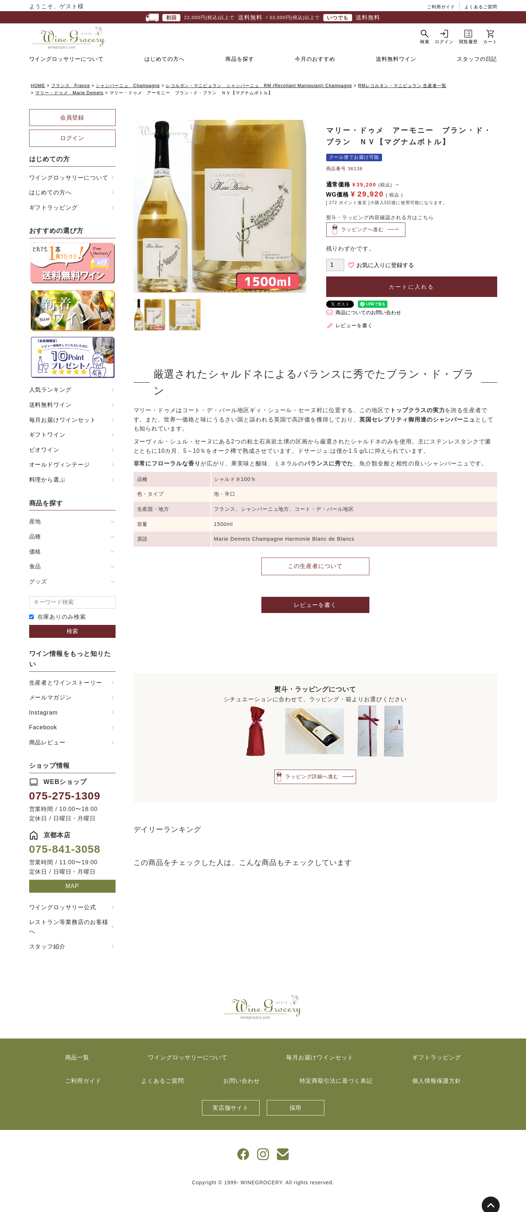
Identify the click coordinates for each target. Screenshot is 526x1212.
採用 (295, 1126)
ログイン (72, 156)
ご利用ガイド (441, 6)
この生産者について (315, 584)
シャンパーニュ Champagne (128, 103)
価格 (35, 570)
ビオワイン (44, 468)
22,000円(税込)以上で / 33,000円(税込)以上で (263, 18)
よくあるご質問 (480, 6)
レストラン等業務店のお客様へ (68, 944)
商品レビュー (47, 760)
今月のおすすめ (315, 77)
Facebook (43, 745)
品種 (35, 554)
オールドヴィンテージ (59, 482)
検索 (72, 649)
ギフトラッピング (53, 225)
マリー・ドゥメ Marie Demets (69, 110)
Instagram (43, 730)
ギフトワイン (47, 453)
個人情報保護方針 (436, 1099)
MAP (72, 904)
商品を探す (239, 77)
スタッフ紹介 (47, 964)
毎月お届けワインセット (62, 438)
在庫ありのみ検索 (61, 635)
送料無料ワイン (396, 77)
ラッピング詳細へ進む (312, 794)
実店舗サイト (230, 1126)
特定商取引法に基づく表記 (336, 1099)
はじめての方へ (164, 77)
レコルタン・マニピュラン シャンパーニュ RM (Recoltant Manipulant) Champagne (259, 103)
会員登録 (72, 135)
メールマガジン (50, 715)
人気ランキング (50, 408)
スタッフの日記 (477, 77)
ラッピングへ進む (362, 247)
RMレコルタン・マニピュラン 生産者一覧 (402, 103)
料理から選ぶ (47, 498)
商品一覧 (77, 1075)
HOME (38, 103)
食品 (35, 584)
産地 (35, 539)
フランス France (70, 103)
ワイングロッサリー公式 (62, 925)
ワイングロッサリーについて (66, 77)
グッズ (38, 599)
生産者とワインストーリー (66, 701)
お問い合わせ (241, 1099)
